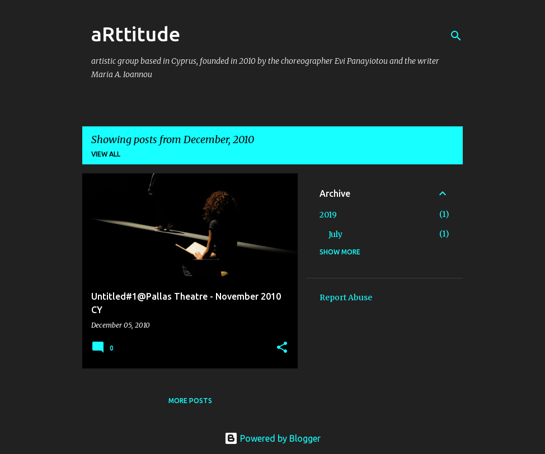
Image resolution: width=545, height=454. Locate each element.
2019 (328, 215)
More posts (190, 400)
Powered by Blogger (272, 438)
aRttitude (135, 33)
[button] (282, 348)
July (335, 234)
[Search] (456, 35)
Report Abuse (346, 297)
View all (105, 154)
